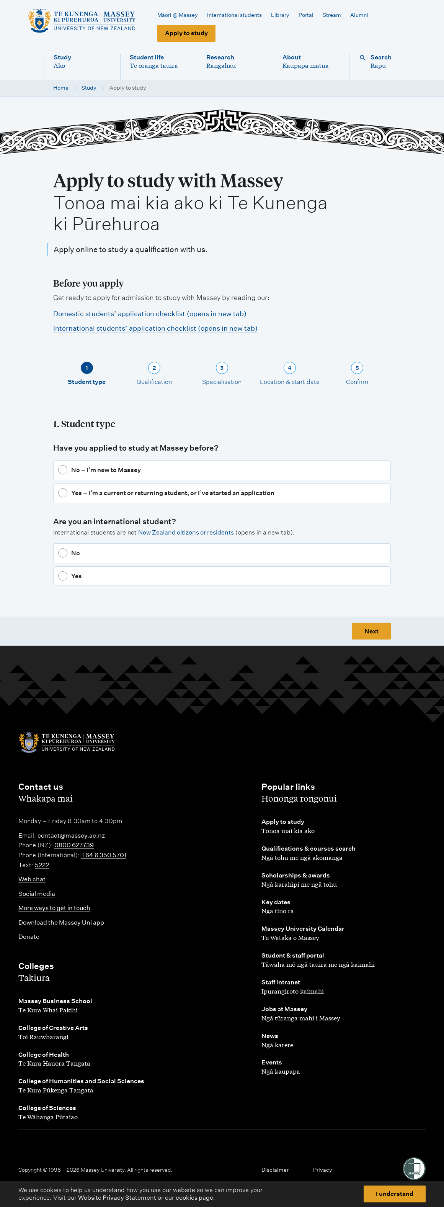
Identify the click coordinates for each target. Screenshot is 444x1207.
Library (280, 14)
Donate (28, 936)
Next (371, 631)
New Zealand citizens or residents (186, 532)
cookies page (194, 1197)
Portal (306, 14)
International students (234, 14)
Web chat (32, 879)
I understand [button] (394, 1193)
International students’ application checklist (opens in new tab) (155, 328)
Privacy (322, 1169)
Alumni (359, 14)
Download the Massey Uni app (61, 922)
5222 (42, 865)
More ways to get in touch (54, 908)
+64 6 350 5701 (103, 855)
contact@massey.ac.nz (71, 835)
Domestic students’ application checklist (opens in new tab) (149, 314)
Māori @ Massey (177, 14)
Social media (36, 893)
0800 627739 (74, 845)
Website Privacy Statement (117, 1197)
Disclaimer (275, 1169)
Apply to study (186, 33)
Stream (332, 14)
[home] (82, 21)
